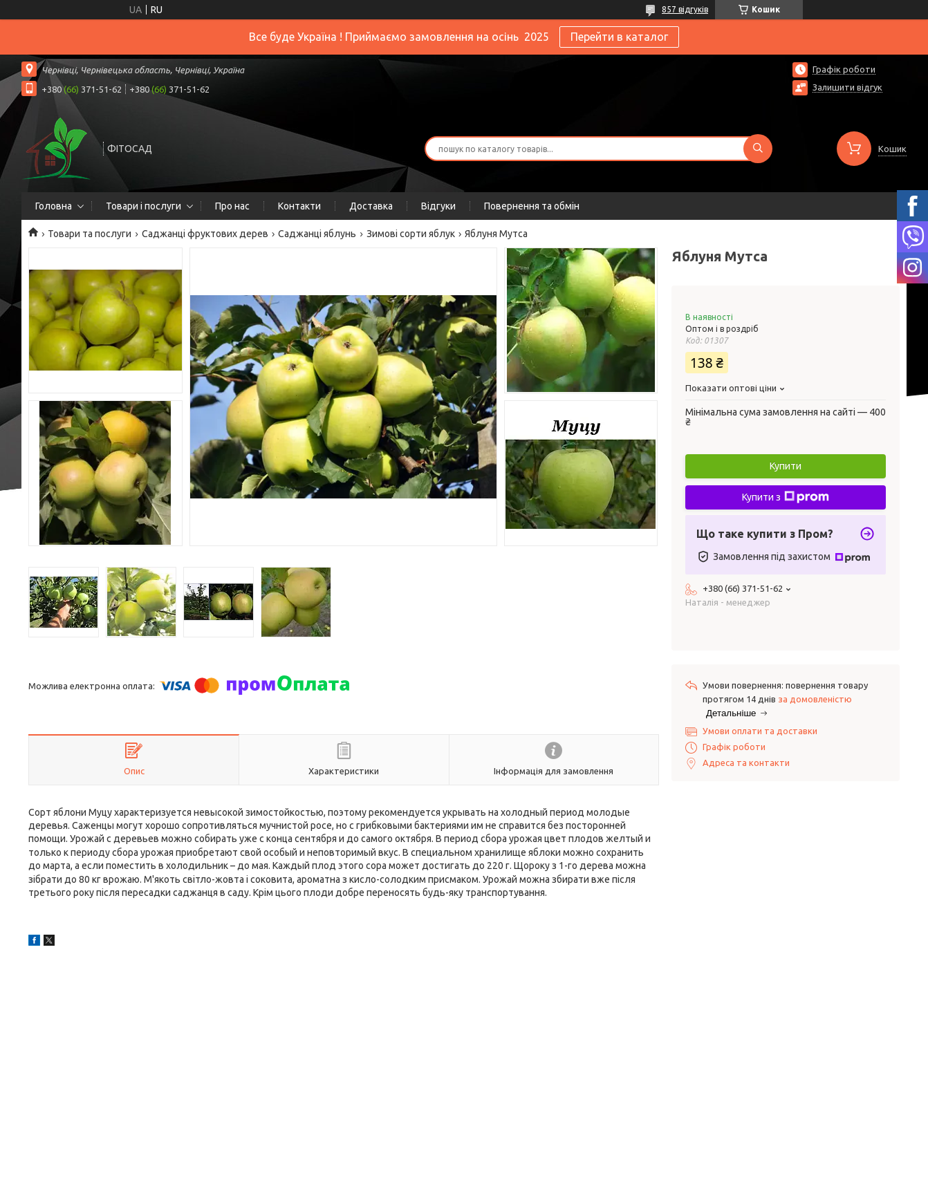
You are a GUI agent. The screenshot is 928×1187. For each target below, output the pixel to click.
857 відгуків (685, 9)
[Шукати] (757, 148)
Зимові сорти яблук (410, 233)
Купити (785, 465)
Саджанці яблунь (317, 233)
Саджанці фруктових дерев (205, 233)
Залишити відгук (847, 87)
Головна (53, 206)
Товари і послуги (143, 206)
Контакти (299, 206)
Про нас (232, 206)
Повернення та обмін (531, 206)
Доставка (371, 206)
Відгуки (438, 206)
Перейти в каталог (619, 36)
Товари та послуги (89, 233)
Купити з (785, 497)
